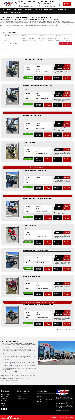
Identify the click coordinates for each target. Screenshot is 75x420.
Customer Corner (16, 12)
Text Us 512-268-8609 (27, 6)
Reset (68, 43)
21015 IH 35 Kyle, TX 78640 (18, 378)
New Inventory (8, 9)
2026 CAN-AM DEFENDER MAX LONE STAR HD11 (37, 86)
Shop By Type (39, 9)
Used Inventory (19, 9)
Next (72, 329)
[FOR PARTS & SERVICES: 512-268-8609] (39, 3)
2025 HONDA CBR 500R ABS (31, 276)
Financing (6, 12)
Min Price (57, 38)
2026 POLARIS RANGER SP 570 (32, 59)
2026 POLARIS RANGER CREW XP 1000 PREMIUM (38, 305)
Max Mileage (50, 38)
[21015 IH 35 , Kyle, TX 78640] (39, 6)
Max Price (66, 38)
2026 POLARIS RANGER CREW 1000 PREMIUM (37, 199)
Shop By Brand (29, 9)
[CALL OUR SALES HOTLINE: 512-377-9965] (16, 3)
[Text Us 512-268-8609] (19, 6)
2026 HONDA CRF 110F (29, 225)
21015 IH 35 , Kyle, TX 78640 (48, 6)
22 (69, 329)
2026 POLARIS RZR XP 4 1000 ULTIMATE (35, 250)
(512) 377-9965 (27, 378)
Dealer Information (50, 9)
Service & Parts (63, 9)
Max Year (31, 38)
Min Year (23, 38)
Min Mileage (41, 38)
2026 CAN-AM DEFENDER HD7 (32, 116)
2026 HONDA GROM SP (30, 142)
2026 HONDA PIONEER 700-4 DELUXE (34, 170)
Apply (61, 43)
